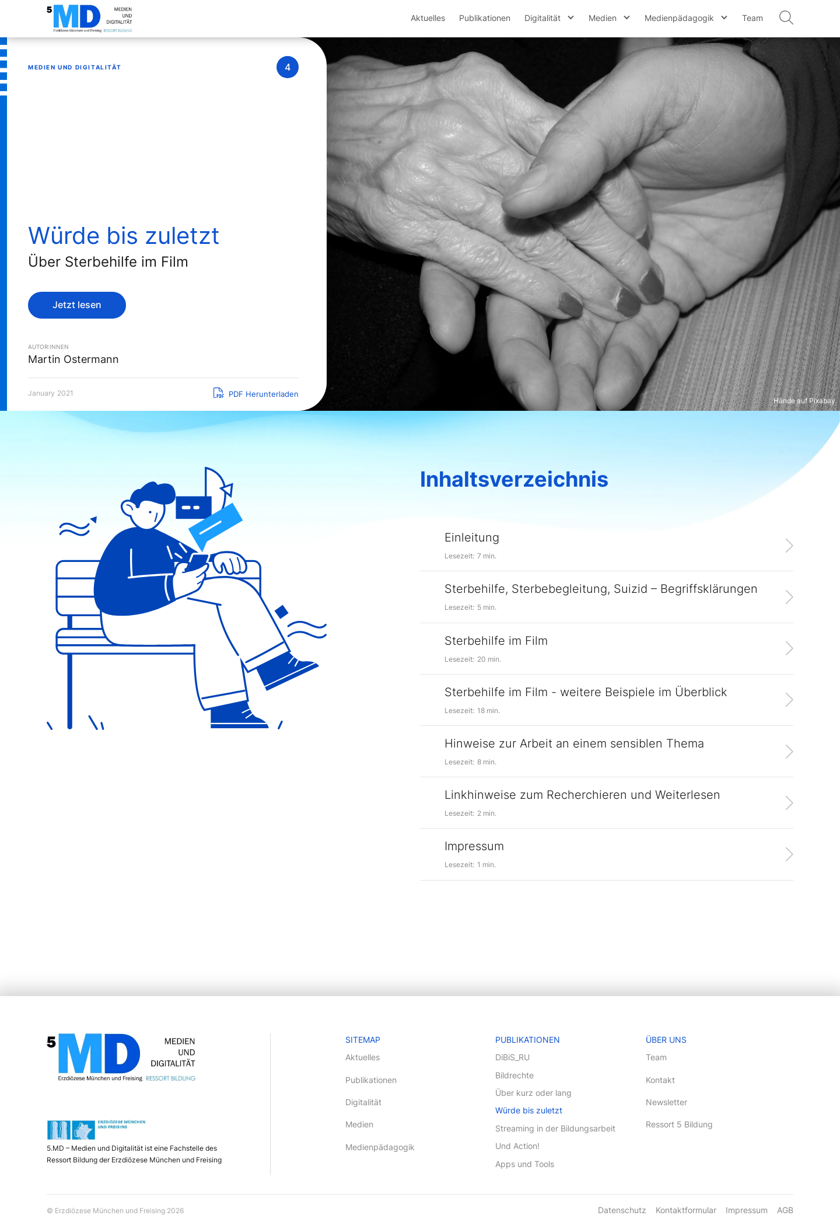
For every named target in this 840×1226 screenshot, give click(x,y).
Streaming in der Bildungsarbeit (555, 1128)
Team (752, 18)
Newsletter (666, 1102)
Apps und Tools (524, 1164)
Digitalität (542, 18)
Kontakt (660, 1080)
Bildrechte (514, 1075)
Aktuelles (428, 18)
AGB (785, 1210)
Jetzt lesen (77, 304)
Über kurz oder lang (533, 1093)
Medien (603, 18)
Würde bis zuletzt (528, 1110)
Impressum (747, 1210)
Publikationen (484, 18)
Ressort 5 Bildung (679, 1124)
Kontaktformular (686, 1210)
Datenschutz (622, 1210)
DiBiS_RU (512, 1057)
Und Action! (517, 1146)
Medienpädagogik (679, 18)
